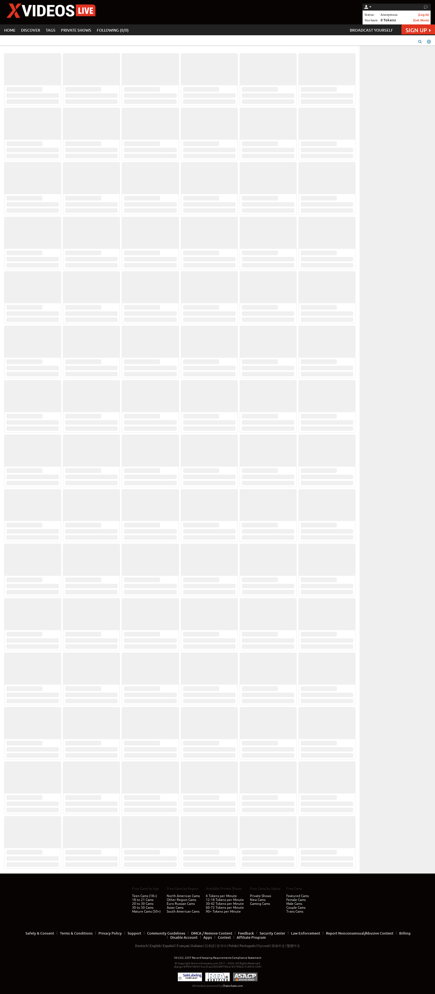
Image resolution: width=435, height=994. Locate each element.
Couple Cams (295, 908)
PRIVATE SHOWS (76, 30)
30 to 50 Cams (142, 908)
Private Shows (260, 896)
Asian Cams (175, 908)
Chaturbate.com (232, 985)
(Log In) (423, 14)
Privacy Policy (110, 933)
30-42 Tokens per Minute (225, 904)
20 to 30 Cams (142, 904)
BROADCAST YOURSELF (371, 30)
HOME (10, 30)
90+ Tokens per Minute (223, 911)
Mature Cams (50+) (146, 911)
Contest (224, 937)
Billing (405, 933)
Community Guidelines (166, 933)
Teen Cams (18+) (144, 896)
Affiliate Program (251, 937)
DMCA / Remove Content (211, 933)
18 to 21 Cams (142, 900)
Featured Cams (297, 896)
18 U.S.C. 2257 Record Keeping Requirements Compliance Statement (217, 957)
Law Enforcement (305, 933)
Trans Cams (294, 911)
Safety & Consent (40, 933)
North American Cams (183, 896)
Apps (207, 937)
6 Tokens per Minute (221, 896)
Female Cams (296, 900)
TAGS (50, 30)
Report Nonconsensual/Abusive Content (359, 933)
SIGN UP (418, 30)
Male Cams (294, 904)
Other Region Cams (181, 900)
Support (134, 933)
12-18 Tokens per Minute (225, 900)
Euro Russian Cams (181, 904)
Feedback (246, 933)
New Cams (257, 900)
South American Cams (183, 911)
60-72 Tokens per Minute (225, 908)
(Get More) (421, 20)
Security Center (272, 933)
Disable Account (184, 937)
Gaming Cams (260, 904)
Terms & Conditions (76, 933)
